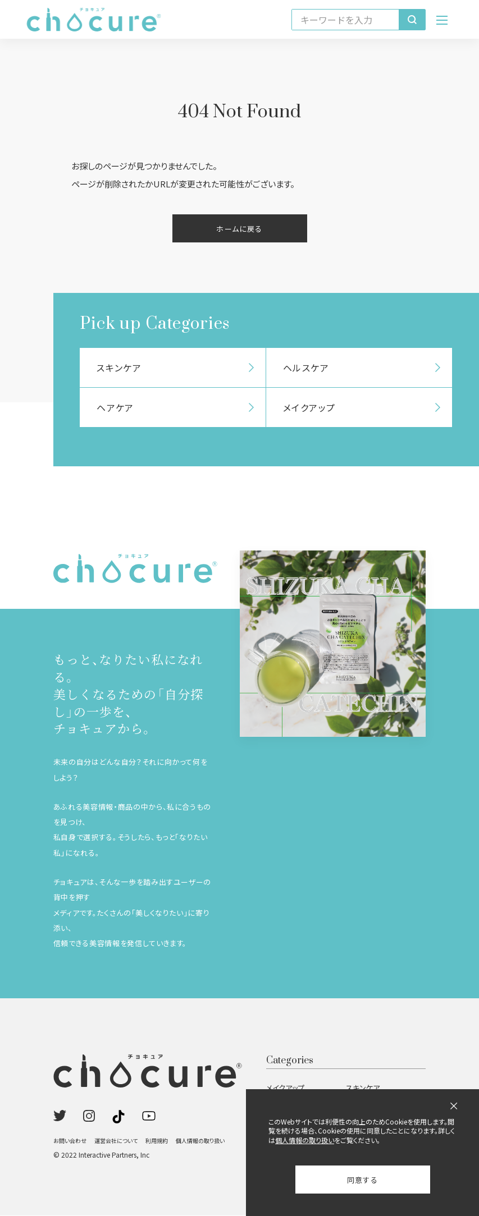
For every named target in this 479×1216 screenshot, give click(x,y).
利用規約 (156, 1141)
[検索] (412, 20)
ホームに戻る (239, 228)
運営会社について (116, 1141)
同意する (362, 1179)
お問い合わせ (69, 1141)
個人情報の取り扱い (200, 1141)
